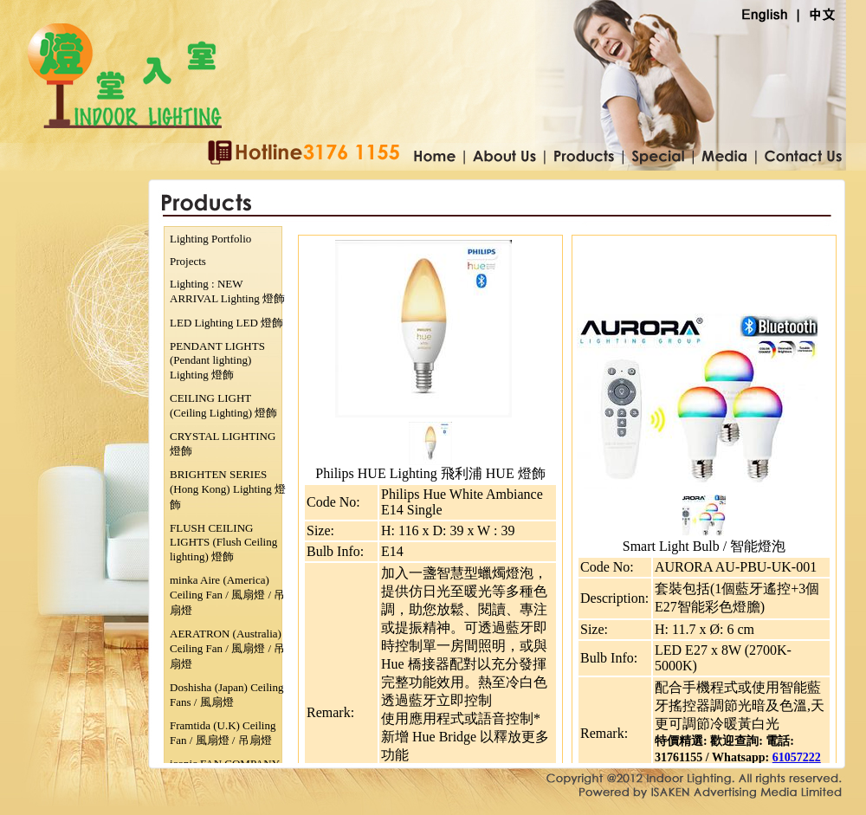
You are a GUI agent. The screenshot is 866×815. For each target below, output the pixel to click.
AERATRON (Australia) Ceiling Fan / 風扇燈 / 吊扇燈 (227, 648)
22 (815, 757)
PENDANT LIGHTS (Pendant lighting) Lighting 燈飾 (217, 360)
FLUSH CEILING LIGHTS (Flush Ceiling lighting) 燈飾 (223, 542)
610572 (790, 757)
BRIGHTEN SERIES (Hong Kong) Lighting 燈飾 (228, 489)
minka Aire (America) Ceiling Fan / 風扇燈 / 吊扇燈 (227, 595)
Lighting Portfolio (210, 238)
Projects (188, 261)
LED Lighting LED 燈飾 (226, 322)
